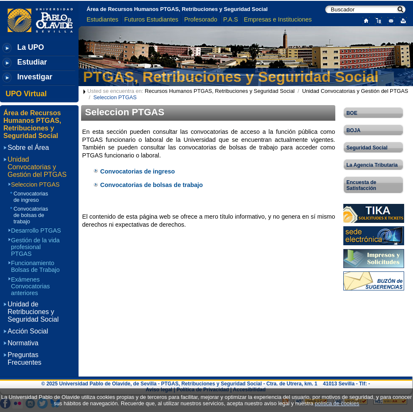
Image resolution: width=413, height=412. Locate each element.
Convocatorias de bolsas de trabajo (151, 185)
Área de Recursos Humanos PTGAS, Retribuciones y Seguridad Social (177, 9)
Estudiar (32, 62)
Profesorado (200, 19)
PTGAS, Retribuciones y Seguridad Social (231, 76)
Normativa (23, 343)
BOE (351, 113)
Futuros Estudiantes (151, 19)
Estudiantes (102, 19)
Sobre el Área (28, 147)
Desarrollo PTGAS (36, 230)
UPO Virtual (25, 93)
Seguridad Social (366, 148)
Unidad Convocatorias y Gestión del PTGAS (355, 91)
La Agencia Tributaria (372, 165)
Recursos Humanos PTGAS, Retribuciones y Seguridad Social (220, 91)
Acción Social (28, 331)
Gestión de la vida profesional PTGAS (35, 247)
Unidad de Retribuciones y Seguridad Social (33, 312)
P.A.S (230, 19)
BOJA (353, 130)
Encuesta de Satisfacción (361, 185)
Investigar (34, 77)
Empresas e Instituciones (278, 19)
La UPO (30, 47)
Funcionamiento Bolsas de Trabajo (35, 266)
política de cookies (337, 403)
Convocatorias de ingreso (137, 171)
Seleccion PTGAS (35, 184)
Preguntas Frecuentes (24, 358)
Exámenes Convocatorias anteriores (30, 286)
